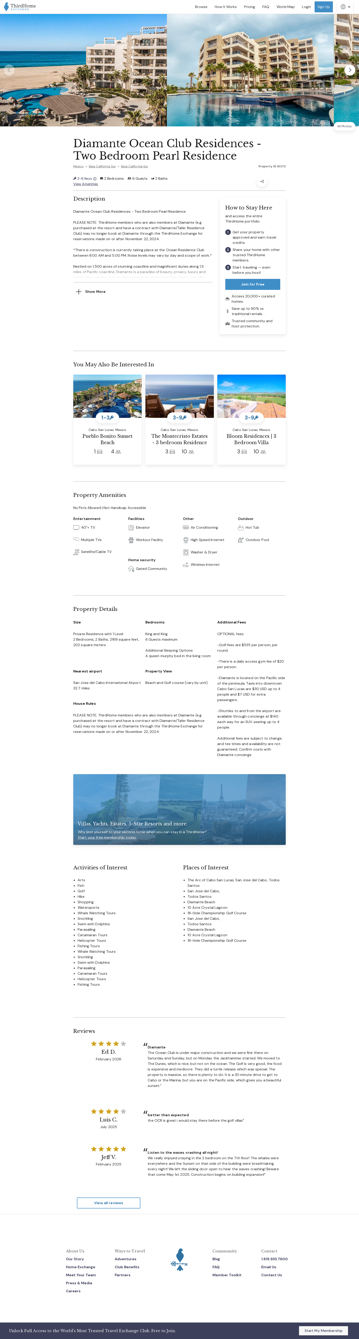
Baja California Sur (102, 166)
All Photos (344, 126)
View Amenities (85, 184)
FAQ (216, 1267)
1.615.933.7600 (274, 1259)
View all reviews (108, 1202)
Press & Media (79, 1283)
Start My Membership (324, 1330)
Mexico (78, 166)
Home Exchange (80, 1267)
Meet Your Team (81, 1275)
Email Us (268, 1267)
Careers (73, 1291)
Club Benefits (127, 1267)
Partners (123, 1275)
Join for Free (253, 284)
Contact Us (271, 1275)
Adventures (125, 1259)
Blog (216, 1259)
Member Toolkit (227, 1275)
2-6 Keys (84, 178)
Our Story (75, 1259)
